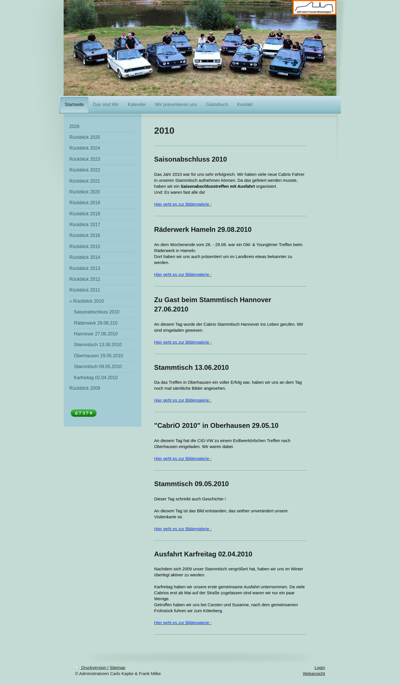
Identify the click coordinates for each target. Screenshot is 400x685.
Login (319, 667)
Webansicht (314, 673)
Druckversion (91, 667)
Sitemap (117, 667)
